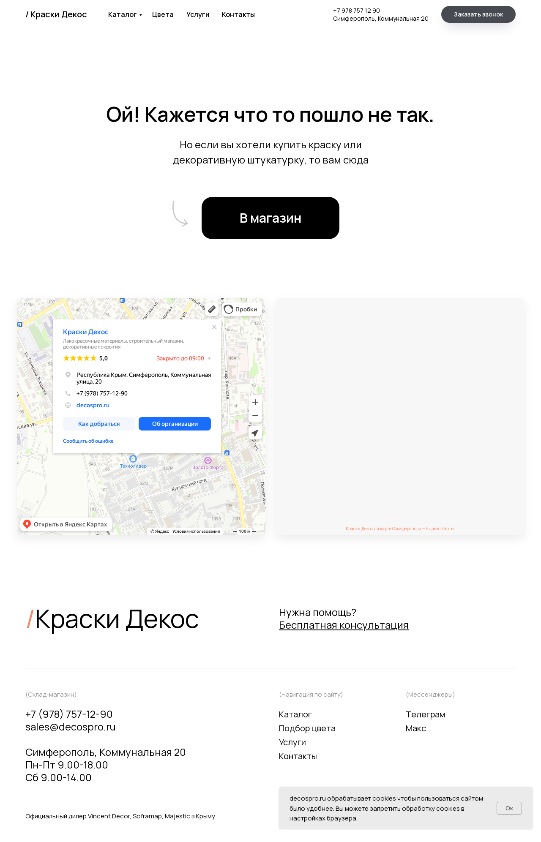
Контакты (238, 14)
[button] (478, 14)
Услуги (197, 14)
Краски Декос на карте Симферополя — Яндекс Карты (400, 528)
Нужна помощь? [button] (344, 618)
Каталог (122, 14)
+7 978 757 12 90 (356, 10)
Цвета (163, 14)
